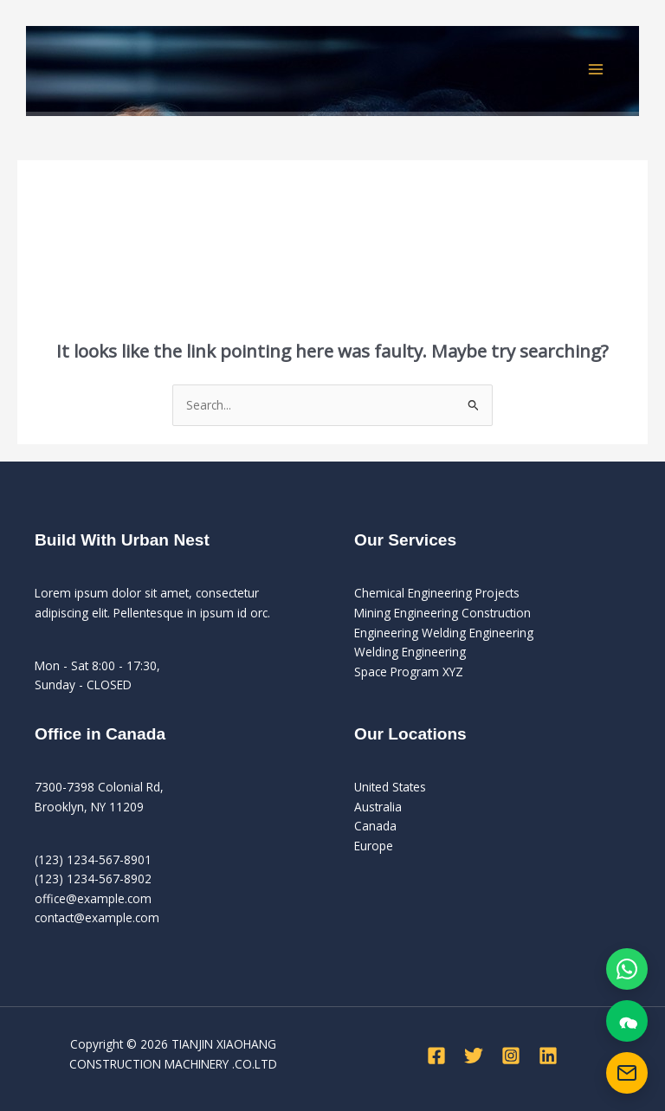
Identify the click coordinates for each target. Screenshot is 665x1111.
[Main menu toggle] (596, 69)
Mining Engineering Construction (442, 612)
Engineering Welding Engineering (443, 632)
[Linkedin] (548, 1055)
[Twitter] (473, 1055)
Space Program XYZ (408, 671)
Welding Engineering (410, 651)
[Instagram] (510, 1055)
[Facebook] (436, 1055)
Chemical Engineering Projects (437, 593)
